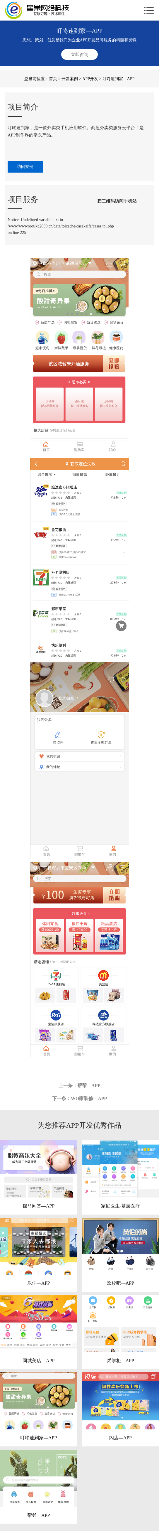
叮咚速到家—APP (38, 1437)
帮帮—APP (88, 1085)
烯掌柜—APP (120, 1360)
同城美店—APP (38, 1360)
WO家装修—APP (89, 1098)
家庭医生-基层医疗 (120, 1205)
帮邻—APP (38, 1515)
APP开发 (90, 79)
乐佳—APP (38, 1283)
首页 (53, 79)
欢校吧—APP (120, 1283)
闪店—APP (120, 1437)
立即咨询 (79, 54)
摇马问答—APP (38, 1205)
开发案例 (69, 79)
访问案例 (25, 166)
